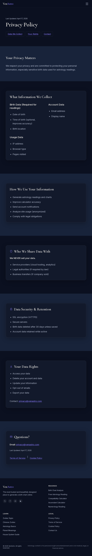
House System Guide (11, 534)
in (15, 501)
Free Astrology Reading (57, 494)
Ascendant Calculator (56, 503)
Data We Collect (15, 34)
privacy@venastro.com (30, 401)
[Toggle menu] (87, 4)
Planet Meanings (9, 530)
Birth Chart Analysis (55, 490)
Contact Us (52, 530)
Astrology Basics (9, 526)
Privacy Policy (54, 518)
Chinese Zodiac (9, 522)
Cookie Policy (36, 458)
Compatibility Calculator (57, 498)
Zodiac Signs (8, 518)
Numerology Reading (56, 507)
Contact (47, 34)
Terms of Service (17, 458)
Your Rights (33, 34)
